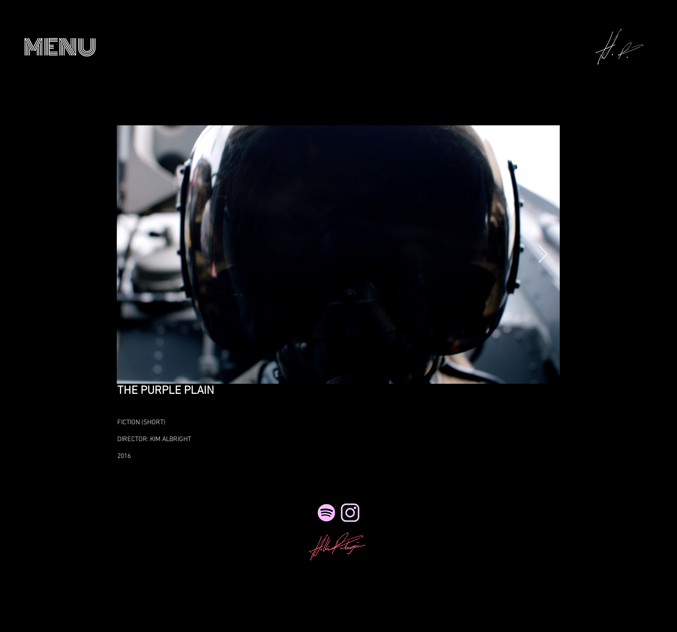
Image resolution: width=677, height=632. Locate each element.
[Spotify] (326, 512)
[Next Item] (543, 254)
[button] (60, 47)
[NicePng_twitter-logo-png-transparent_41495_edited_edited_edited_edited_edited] (350, 512)
